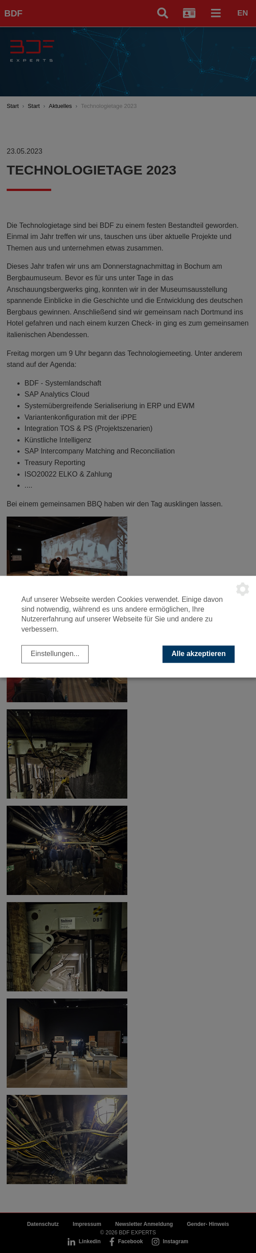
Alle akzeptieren (198, 654)
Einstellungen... (55, 654)
